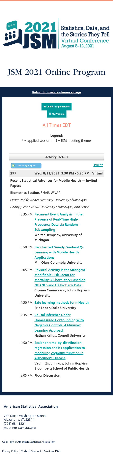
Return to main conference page (56, 92)
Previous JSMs (52, 451)
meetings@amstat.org (20, 428)
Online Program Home (56, 106)
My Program (56, 113)
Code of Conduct (31, 451)
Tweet (98, 165)
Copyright (8, 441)
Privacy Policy (10, 451)
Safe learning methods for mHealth (61, 302)
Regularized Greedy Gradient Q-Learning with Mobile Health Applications (59, 252)
